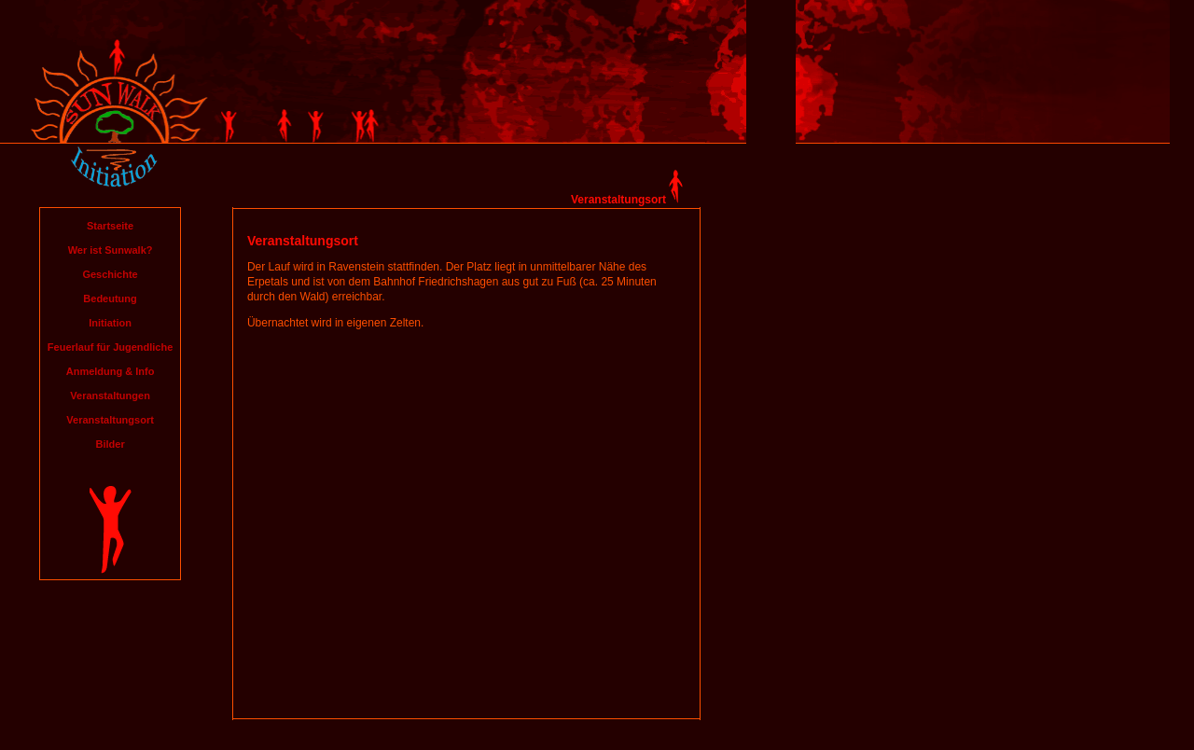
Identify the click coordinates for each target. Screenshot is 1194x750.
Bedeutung (109, 298)
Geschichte (109, 274)
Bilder (109, 444)
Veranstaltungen (110, 395)
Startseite (110, 225)
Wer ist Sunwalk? (110, 250)
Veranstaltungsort (110, 419)
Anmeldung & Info (110, 371)
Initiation (110, 322)
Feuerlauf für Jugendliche (110, 347)
